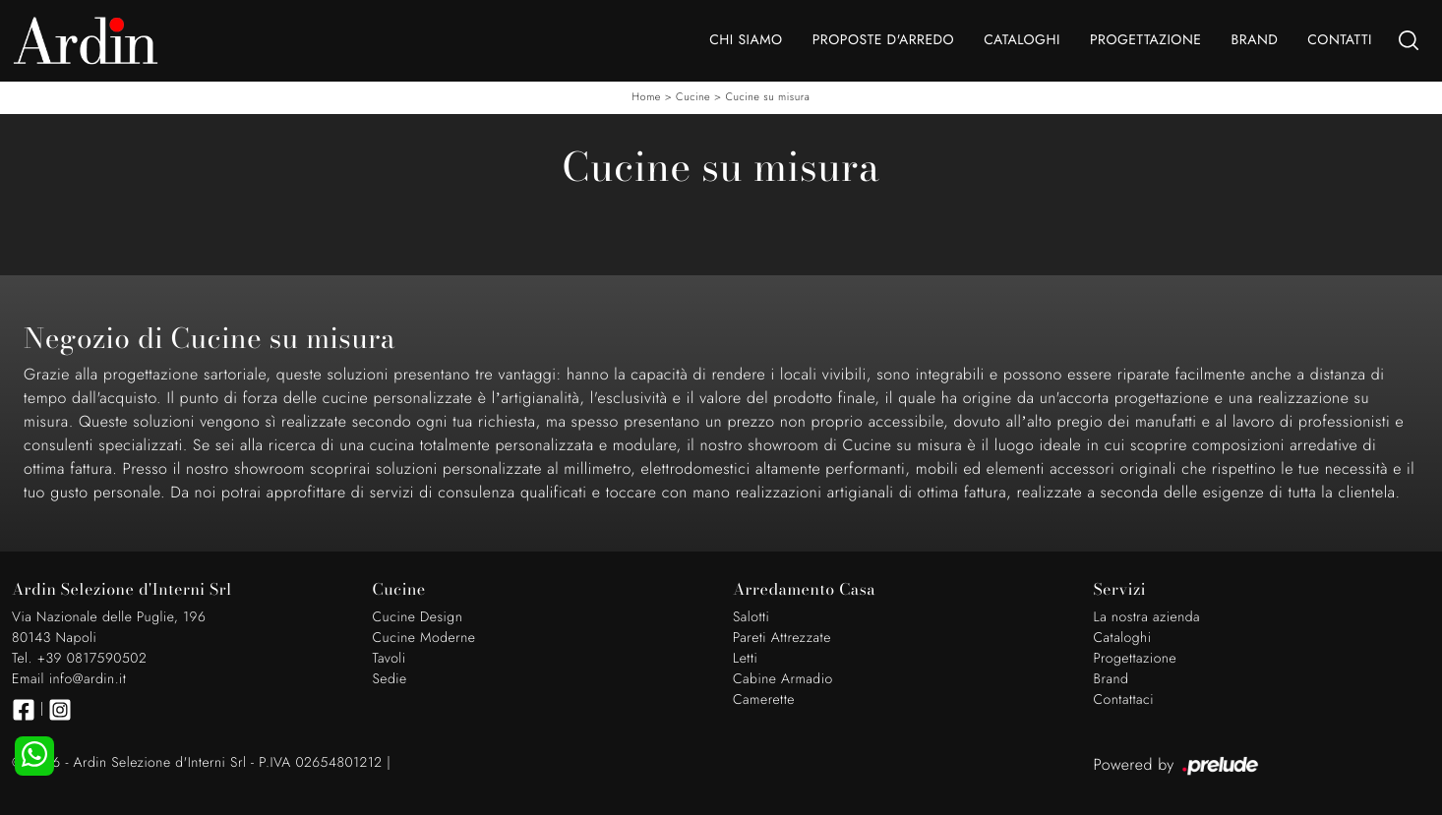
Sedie (390, 679)
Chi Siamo (745, 40)
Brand (1254, 40)
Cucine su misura (767, 97)
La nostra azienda (1147, 617)
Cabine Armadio (783, 679)
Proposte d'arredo (883, 40)
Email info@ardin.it (69, 679)
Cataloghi (1022, 40)
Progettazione (1146, 40)
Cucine (693, 97)
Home (646, 97)
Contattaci (1124, 700)
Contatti (1339, 40)
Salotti (751, 617)
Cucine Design (418, 617)
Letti (745, 659)
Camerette (764, 700)
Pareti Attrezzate (782, 638)
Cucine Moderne (424, 638)
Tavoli (389, 659)
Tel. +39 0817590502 (79, 659)
